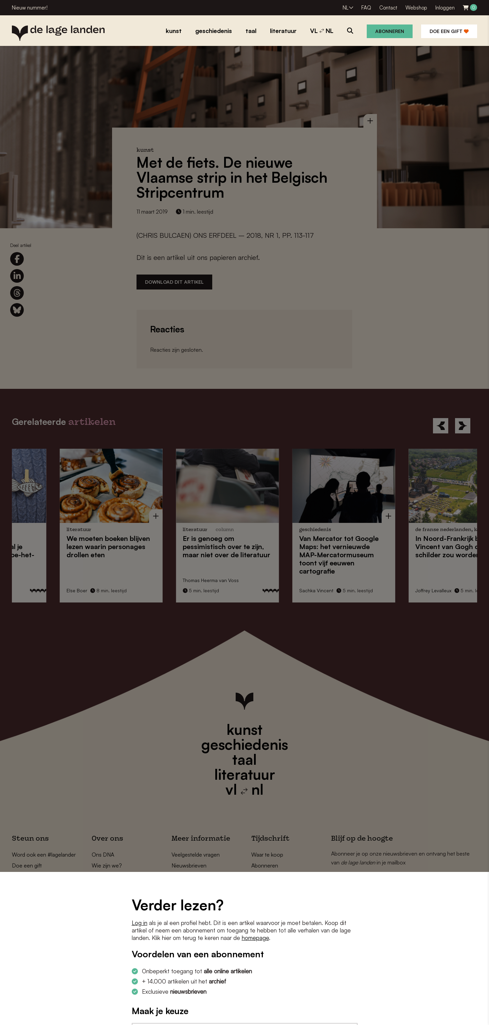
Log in (139, 922)
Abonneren (389, 31)
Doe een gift (449, 31)
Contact (388, 7)
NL (345, 7)
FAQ (366, 7)
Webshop (416, 7)
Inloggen (445, 7)
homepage (255, 937)
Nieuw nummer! (30, 7)
